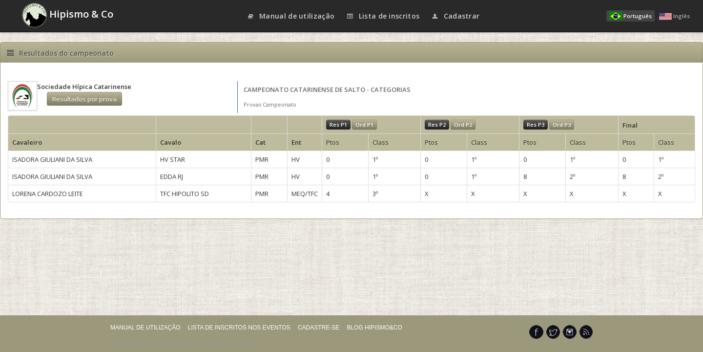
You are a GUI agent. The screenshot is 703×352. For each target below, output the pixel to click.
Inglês (674, 16)
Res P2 (437, 124)
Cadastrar (455, 16)
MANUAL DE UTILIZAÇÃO (145, 327)
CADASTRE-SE (318, 327)
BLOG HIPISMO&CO (374, 327)
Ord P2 (463, 124)
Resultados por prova (84, 98)
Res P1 (338, 124)
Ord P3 (562, 124)
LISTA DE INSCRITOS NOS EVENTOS (239, 327)
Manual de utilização (291, 16)
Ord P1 (364, 124)
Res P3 (535, 124)
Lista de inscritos (382, 16)
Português (630, 16)
